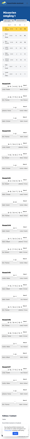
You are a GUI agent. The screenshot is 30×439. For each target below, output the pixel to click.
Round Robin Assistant (15, 3)
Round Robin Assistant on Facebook (11, 423)
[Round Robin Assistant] (4, 3)
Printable (11, 20)
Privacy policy (8, 430)
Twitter (4, 419)
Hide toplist (7, 21)
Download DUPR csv (21, 20)
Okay (15, 433)
